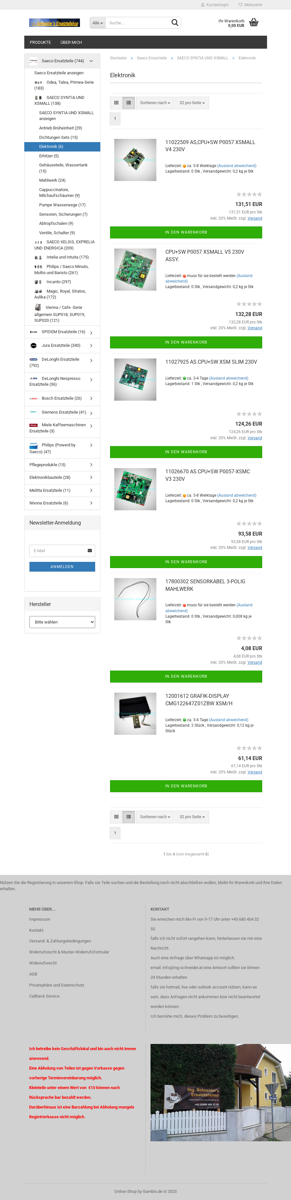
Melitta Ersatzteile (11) (50, 490)
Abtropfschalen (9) (56, 223)
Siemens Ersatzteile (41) (57, 412)
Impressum (39, 919)
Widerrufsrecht (43, 963)
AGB (33, 974)
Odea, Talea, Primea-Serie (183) (64, 85)
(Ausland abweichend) (236, 166)
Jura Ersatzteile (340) (55, 346)
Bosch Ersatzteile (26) (55, 398)
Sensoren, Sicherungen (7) (63, 214)
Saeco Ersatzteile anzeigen (59, 72)
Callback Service (44, 996)
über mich (71, 42)
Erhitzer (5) (49, 155)
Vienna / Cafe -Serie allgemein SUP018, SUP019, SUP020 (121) (59, 313)
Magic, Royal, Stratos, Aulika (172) (60, 294)
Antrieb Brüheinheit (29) (60, 128)
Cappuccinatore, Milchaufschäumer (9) (59, 192)
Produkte (40, 42)
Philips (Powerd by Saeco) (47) (52, 447)
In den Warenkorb (186, 232)
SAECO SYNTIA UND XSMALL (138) (59, 100)
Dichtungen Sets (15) (58, 137)
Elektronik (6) (51, 146)
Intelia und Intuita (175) (61, 257)
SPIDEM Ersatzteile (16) (57, 331)
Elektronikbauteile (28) (50, 477)
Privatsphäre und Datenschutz (56, 985)
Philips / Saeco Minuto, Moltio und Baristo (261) (61, 269)
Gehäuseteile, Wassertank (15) (63, 168)
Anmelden (62, 566)
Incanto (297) (52, 281)
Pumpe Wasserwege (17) (62, 204)
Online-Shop (125, 1191)
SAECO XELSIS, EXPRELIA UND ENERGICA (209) (64, 244)
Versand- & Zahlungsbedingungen (60, 941)
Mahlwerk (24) (52, 180)
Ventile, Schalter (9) (57, 232)
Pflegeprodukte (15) (47, 464)
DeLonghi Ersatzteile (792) (54, 362)
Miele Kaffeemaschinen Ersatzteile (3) (57, 427)
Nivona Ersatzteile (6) (48, 503)
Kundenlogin (215, 5)
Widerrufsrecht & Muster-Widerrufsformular (69, 952)
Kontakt (36, 930)
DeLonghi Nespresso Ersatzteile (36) (54, 381)
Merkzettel (250, 5)
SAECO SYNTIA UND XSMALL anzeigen (66, 115)
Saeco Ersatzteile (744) (56, 61)
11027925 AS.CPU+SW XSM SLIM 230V (211, 362)
